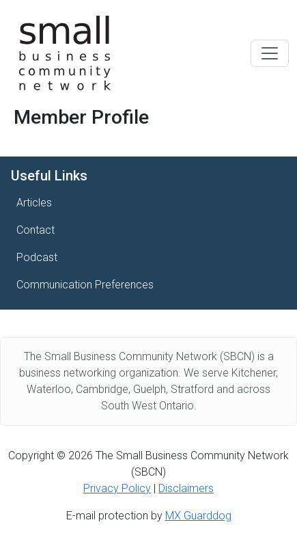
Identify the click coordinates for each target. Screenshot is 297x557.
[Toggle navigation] (270, 53)
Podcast (36, 257)
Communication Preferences (85, 284)
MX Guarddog (198, 515)
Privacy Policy (117, 488)
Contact (35, 229)
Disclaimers (186, 488)
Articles (34, 202)
